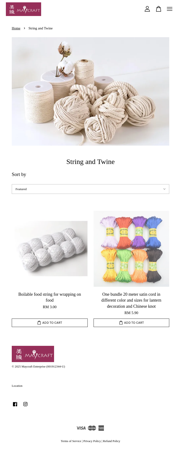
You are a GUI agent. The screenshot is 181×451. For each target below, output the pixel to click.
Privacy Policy (92, 441)
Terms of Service (71, 441)
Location (17, 385)
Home (16, 28)
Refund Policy (111, 441)
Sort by (19, 174)
